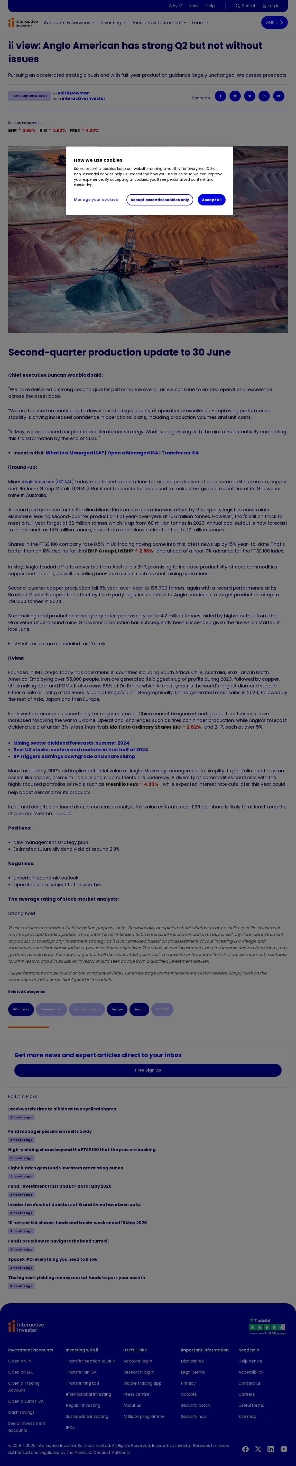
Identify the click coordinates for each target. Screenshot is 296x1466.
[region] (149, 180)
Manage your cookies (96, 199)
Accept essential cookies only (160, 199)
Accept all (211, 199)
